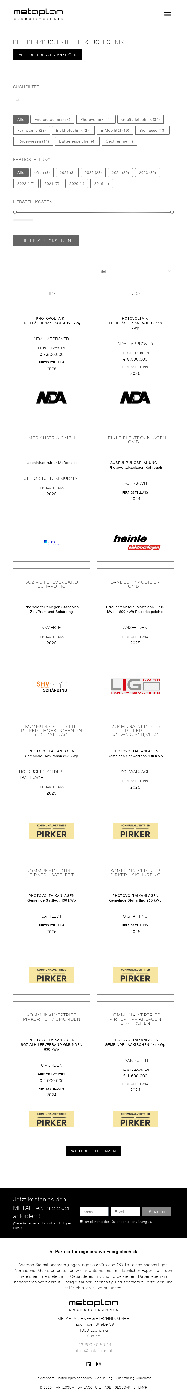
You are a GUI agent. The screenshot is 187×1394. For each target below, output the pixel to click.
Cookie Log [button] (104, 1378)
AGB (108, 1387)
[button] (93, 1151)
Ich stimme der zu (118, 1221)
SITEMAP (140, 1387)
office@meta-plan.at (93, 1350)
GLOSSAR (122, 1387)
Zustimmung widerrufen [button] (134, 1378)
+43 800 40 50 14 (93, 1345)
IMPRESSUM (64, 1387)
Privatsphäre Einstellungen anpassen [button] (64, 1378)
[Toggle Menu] (167, 14)
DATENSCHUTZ (89, 1387)
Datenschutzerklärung (129, 1221)
